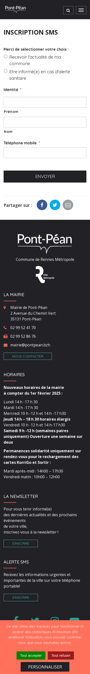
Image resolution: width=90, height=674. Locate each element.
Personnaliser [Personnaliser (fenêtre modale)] (45, 667)
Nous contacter (27, 356)
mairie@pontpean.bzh (30, 345)
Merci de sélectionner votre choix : (36, 49)
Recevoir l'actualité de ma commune (35, 60)
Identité (13, 89)
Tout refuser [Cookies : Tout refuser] (60, 655)
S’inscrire (20, 543)
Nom (8, 131)
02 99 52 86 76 (23, 336)
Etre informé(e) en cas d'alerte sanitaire (39, 75)
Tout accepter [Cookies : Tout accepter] (31, 655)
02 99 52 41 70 (23, 327)
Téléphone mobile (22, 143)
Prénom (11, 111)
